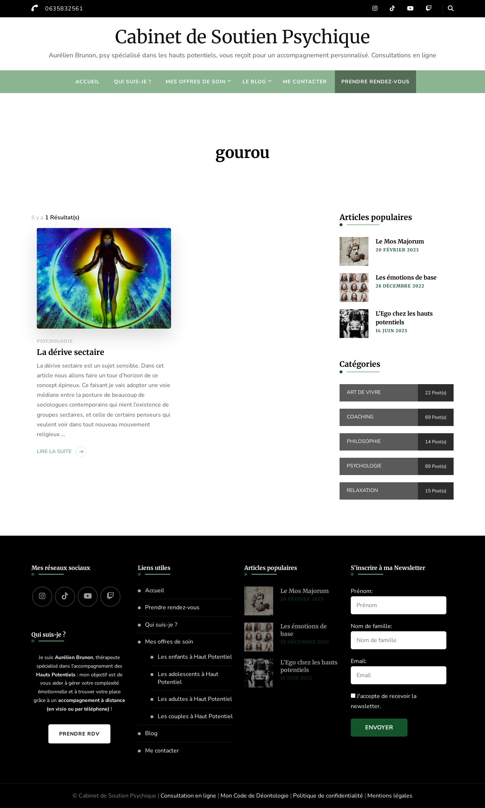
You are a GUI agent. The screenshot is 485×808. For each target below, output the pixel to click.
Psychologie (55, 341)
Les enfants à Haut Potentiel (195, 657)
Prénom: (362, 591)
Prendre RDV (79, 733)
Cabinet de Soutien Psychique (242, 37)
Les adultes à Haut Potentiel (195, 699)
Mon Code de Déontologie (254, 796)
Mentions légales (389, 796)
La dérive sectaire (70, 352)
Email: (359, 661)
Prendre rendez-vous (375, 81)
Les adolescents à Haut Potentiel (188, 678)
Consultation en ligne (188, 796)
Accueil (87, 81)
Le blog (254, 81)
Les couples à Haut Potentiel (195, 716)
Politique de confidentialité (328, 796)
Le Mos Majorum (400, 241)
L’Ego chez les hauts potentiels (404, 318)
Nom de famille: (371, 626)
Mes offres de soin (196, 81)
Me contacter (305, 81)
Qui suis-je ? (132, 81)
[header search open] (451, 8)
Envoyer (379, 728)
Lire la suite (54, 451)
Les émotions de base (406, 277)
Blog (151, 733)
